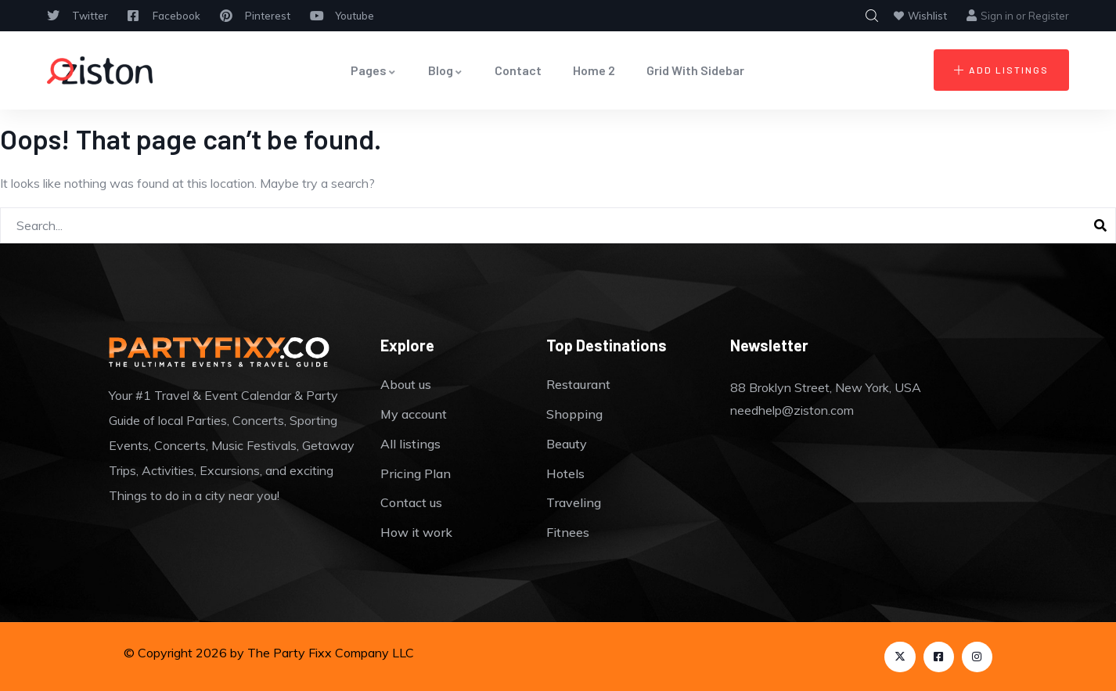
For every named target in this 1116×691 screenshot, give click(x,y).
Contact (518, 70)
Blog (445, 70)
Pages (374, 70)
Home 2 (594, 70)
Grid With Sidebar (695, 70)
